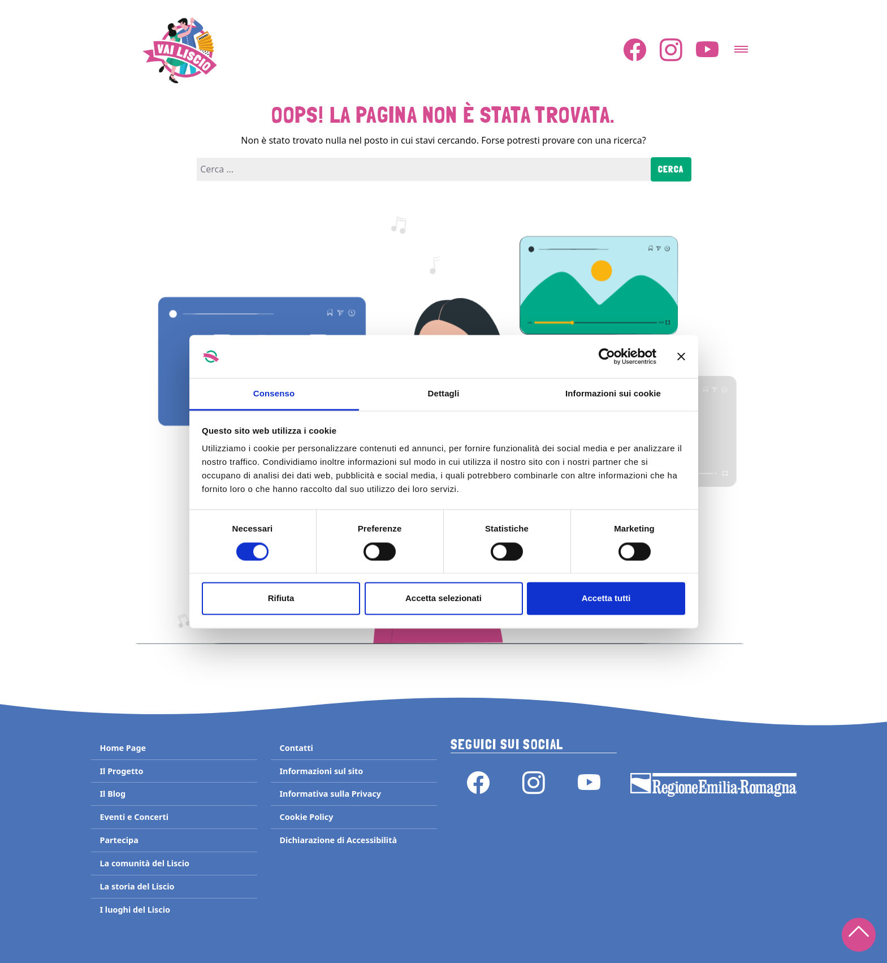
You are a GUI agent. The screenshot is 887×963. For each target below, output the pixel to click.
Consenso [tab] (274, 394)
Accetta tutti (606, 598)
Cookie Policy (307, 816)
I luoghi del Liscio (135, 909)
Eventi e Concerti (134, 816)
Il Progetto (122, 771)
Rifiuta (281, 598)
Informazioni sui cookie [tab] (613, 394)
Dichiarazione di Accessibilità (338, 840)
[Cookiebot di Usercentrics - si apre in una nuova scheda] (606, 356)
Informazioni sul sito (322, 771)
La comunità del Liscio (145, 863)
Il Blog (113, 793)
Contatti (296, 747)
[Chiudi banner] (681, 356)
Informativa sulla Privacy (330, 793)
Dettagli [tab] (444, 394)
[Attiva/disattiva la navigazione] (741, 46)
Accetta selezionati (443, 598)
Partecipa (119, 840)
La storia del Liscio (137, 886)
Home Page (123, 747)
